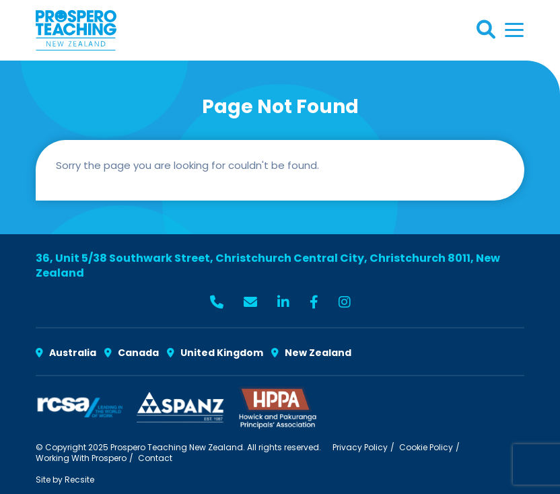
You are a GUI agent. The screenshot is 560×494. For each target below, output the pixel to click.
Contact (155, 458)
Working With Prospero (81, 458)
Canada (131, 352)
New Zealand (311, 352)
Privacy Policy (360, 447)
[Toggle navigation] (514, 30)
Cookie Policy (426, 447)
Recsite (79, 479)
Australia (66, 352)
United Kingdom (215, 352)
